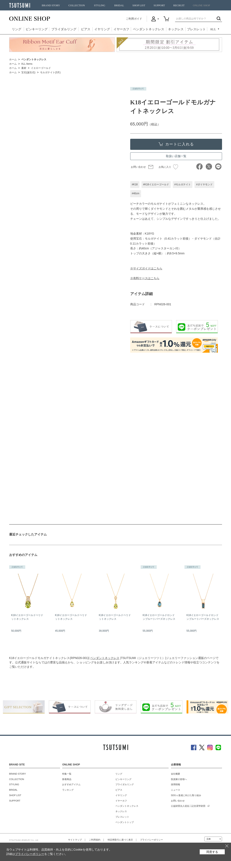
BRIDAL (119, 5)
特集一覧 (66, 774)
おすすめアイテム (71, 784)
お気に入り (168, 166)
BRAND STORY (51, 5)
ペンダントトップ (124, 822)
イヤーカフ (121, 29)
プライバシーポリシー (151, 839)
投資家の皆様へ (179, 779)
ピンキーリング (37, 29)
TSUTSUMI (19, 5)
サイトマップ (75, 839)
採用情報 (175, 784)
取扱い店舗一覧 (176, 156)
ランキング (68, 790)
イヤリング (102, 29)
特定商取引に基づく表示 (120, 839)
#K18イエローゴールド (156, 184)
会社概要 (175, 774)
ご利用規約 (94, 839)
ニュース (175, 790)
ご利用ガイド (134, 18)
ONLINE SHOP (201, 5)
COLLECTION (76, 5)
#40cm (135, 193)
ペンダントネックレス (148, 29)
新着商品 (66, 779)
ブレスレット (196, 29)
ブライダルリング (63, 29)
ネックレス (176, 29)
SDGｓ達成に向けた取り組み (186, 795)
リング (16, 29)
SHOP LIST (138, 5)
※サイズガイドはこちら (146, 268)
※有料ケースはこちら (144, 278)
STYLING (99, 5)
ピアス (85, 29)
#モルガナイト (182, 184)
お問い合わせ (138, 166)
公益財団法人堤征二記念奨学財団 (188, 806)
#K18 (135, 184)
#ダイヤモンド (204, 184)
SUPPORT (159, 5)
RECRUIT (178, 5)
